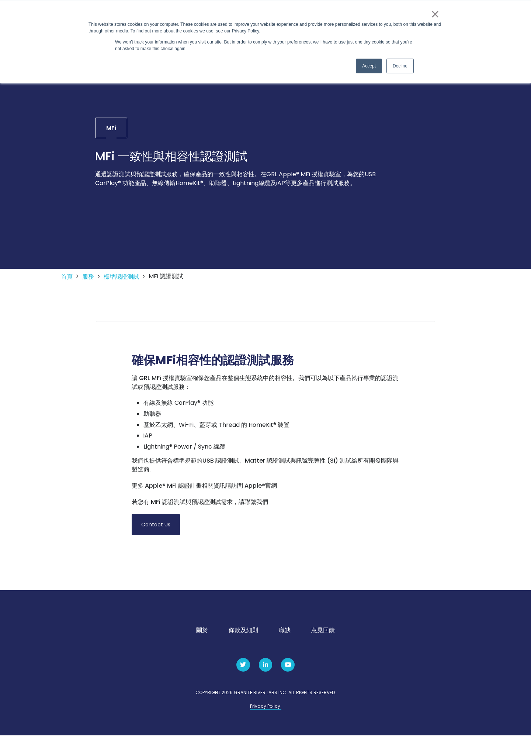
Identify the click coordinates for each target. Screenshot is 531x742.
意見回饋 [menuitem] (323, 637)
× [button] (435, 14)
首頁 (67, 283)
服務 (88, 283)
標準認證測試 (121, 283)
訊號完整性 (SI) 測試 (323, 467)
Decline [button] (400, 66)
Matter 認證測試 (267, 467)
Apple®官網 (260, 492)
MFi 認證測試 (166, 283)
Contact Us (155, 531)
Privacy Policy (265, 713)
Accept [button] (369, 66)
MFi (111, 134)
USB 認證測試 (220, 467)
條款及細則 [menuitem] (243, 637)
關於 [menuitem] (202, 637)
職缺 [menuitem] (285, 637)
